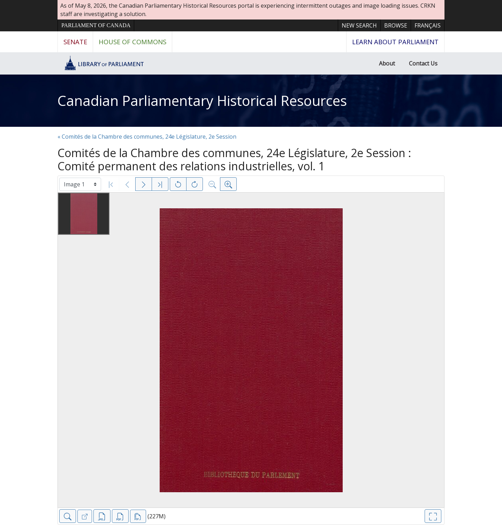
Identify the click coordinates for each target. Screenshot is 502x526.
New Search (359, 25)
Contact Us (423, 63)
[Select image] (80, 184)
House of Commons (132, 41)
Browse (395, 25)
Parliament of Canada (95, 25)
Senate (75, 41)
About (387, 63)
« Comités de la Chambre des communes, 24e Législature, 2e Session (147, 136)
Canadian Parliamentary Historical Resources (202, 100)
